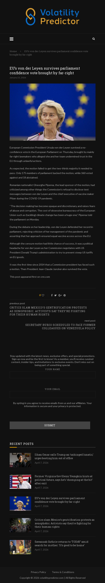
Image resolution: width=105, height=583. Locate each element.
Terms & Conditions (63, 572)
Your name (53, 373)
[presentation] (37, 415)
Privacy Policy (38, 572)
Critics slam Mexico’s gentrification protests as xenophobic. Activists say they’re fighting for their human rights (64, 523)
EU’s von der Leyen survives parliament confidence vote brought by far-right (60, 499)
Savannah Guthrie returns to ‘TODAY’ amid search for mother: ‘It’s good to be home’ (61, 543)
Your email (53, 393)
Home (13, 51)
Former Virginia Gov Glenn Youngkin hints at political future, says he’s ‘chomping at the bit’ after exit (64, 480)
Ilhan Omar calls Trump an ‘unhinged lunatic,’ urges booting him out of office (64, 456)
